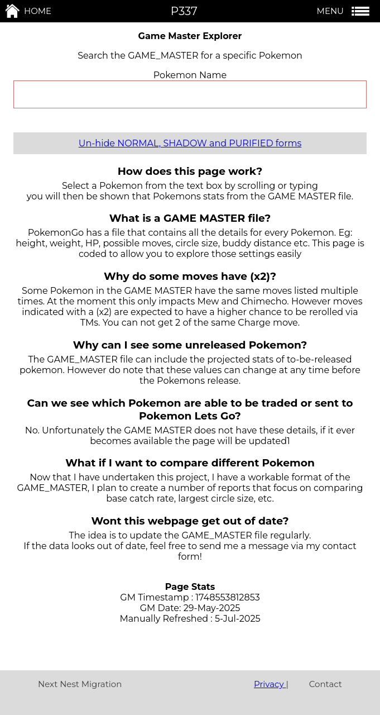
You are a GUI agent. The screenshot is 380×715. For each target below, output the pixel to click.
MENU (344, 11)
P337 (184, 11)
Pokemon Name (190, 75)
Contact (325, 684)
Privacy (270, 684)
